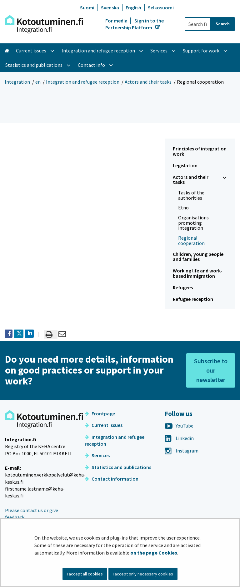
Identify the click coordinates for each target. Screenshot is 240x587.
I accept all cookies (85, 574)
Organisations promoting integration (193, 222)
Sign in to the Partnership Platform (134, 24)
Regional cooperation (191, 240)
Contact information (111, 479)
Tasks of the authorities (191, 195)
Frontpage (100, 413)
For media (116, 20)
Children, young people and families (198, 256)
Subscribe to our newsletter (211, 370)
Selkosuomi (161, 7)
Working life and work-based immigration (197, 273)
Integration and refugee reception (82, 82)
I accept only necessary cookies (143, 574)
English (133, 7)
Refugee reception (193, 299)
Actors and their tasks (148, 82)
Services (97, 455)
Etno (183, 207)
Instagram (181, 451)
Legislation (185, 165)
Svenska (110, 7)
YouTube (179, 426)
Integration (17, 82)
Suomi (87, 7)
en (38, 82)
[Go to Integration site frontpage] (44, 24)
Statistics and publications (118, 467)
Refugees (183, 287)
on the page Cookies (153, 553)
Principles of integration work (200, 151)
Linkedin (179, 438)
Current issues (103, 425)
